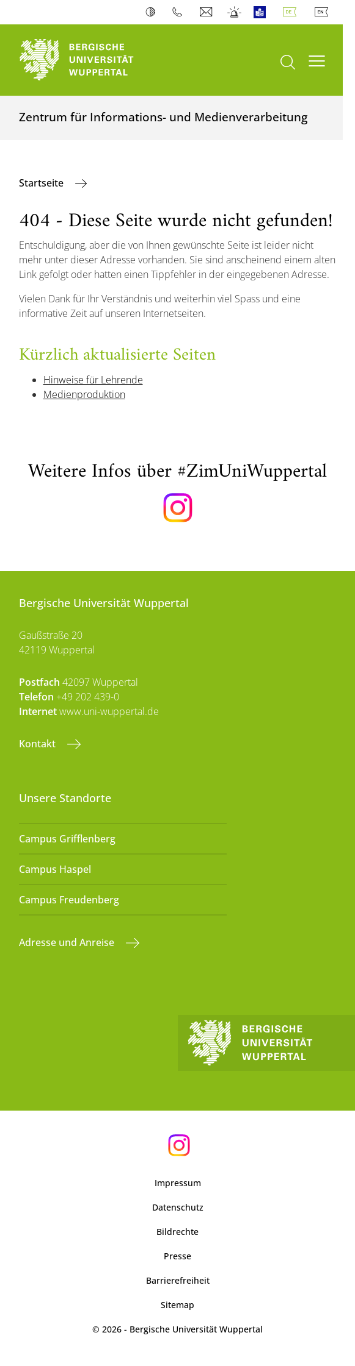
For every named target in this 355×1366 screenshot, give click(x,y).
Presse (177, 1256)
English (324, 12)
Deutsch (292, 12)
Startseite (42, 183)
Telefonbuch (180, 12)
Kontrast (153, 12)
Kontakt (38, 743)
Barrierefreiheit (178, 1280)
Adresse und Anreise (68, 942)
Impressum (178, 1183)
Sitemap (177, 1305)
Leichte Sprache (262, 12)
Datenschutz (177, 1207)
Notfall (235, 12)
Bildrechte (177, 1231)
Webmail (207, 12)
